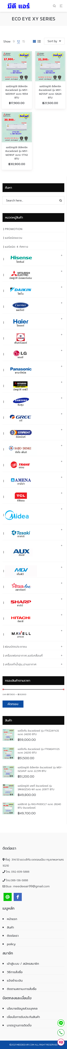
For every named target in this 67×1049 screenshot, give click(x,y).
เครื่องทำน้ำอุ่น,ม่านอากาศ (20, 664)
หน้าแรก (12, 919)
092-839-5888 (20, 872)
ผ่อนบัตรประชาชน (16, 647)
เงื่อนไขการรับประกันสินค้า (23, 1017)
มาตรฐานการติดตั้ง (19, 1025)
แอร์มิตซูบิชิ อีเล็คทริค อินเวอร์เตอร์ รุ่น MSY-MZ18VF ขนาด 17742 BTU (16, 153)
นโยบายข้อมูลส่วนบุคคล (22, 1008)
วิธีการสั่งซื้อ (15, 972)
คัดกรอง (13, 704)
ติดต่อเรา (13, 935)
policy (11, 944)
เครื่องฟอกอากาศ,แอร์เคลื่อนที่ (24, 656)
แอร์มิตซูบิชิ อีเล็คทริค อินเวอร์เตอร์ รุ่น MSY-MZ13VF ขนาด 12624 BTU (50, 92)
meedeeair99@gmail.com (31, 886)
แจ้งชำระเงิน (15, 980)
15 (23, 41)
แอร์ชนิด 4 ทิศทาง (16, 247)
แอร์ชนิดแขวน (13, 238)
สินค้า (10, 927)
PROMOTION (13, 229)
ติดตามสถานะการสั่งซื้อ (21, 989)
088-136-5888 (19, 880)
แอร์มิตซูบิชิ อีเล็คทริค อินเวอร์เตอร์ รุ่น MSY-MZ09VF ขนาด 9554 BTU (16, 92)
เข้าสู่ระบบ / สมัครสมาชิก (23, 963)
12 (18, 41)
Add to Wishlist (26, 57)
